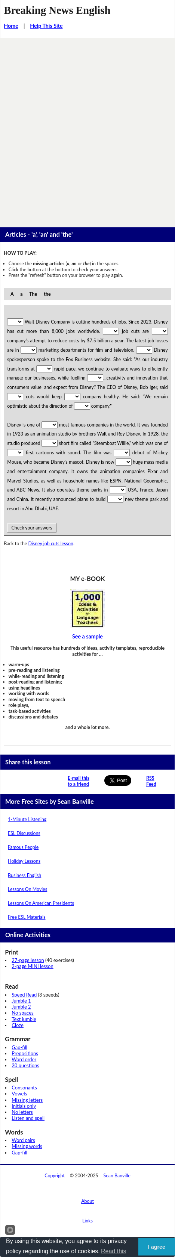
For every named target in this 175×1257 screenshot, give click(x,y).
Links (87, 1221)
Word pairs (23, 1140)
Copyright (54, 1175)
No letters (22, 1112)
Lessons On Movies (27, 889)
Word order (24, 1059)
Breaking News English (57, 10)
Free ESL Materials (26, 917)
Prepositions (25, 1053)
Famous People (23, 847)
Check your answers (31, 528)
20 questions (25, 1065)
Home (11, 26)
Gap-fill (19, 1047)
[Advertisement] (87, 130)
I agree (156, 1247)
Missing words (27, 1146)
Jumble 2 (21, 1007)
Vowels (19, 1094)
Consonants (24, 1088)
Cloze (18, 1025)
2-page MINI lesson (32, 966)
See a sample (87, 636)
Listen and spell (28, 1118)
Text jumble (24, 1019)
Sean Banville (117, 1175)
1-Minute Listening (27, 819)
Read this (113, 1251)
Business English (24, 875)
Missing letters (27, 1100)
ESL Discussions (24, 833)
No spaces (22, 1013)
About (87, 1201)
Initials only (24, 1106)
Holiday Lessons (24, 861)
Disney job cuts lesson (50, 543)
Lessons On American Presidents (41, 903)
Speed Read (24, 995)
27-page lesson (28, 960)
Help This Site (46, 26)
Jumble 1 (21, 1001)
